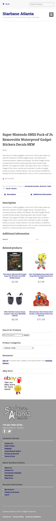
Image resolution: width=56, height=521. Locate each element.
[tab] (15, 194)
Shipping (8, 448)
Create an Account (12, 492)
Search (26, 335)
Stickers (14, 188)
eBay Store (9, 478)
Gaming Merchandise (32, 186)
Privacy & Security (12, 454)
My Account (9, 489)
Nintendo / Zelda (45, 186)
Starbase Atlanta (18, 14)
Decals (8, 188)
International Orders (13, 451)
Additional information (42, 194)
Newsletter (9, 475)
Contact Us (9, 443)
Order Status (10, 446)
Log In (7, 495)
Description (11, 194)
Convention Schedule (13, 473)
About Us (8, 468)
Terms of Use (10, 456)
